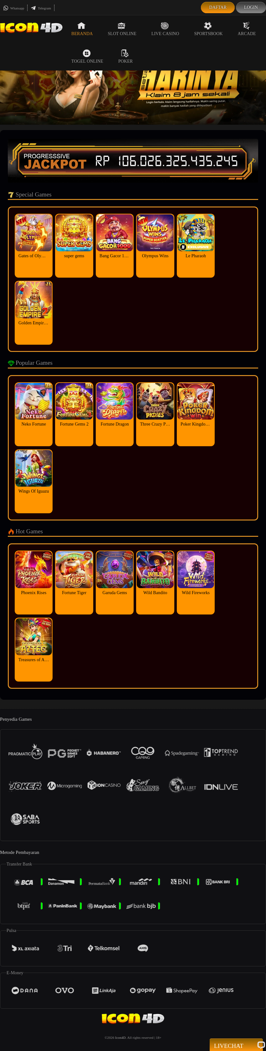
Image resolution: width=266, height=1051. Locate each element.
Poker (125, 56)
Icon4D (120, 1037)
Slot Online (122, 29)
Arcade (247, 29)
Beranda (82, 29)
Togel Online (87, 56)
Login (251, 7)
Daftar (218, 7)
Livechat (236, 1045)
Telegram (41, 8)
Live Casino (165, 29)
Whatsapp (13, 8)
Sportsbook (208, 29)
